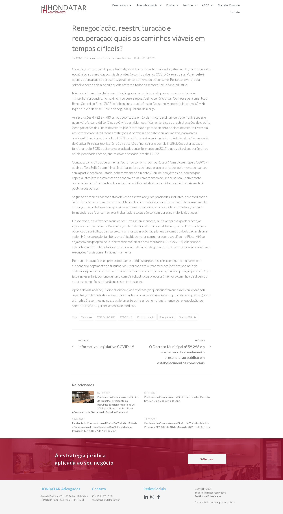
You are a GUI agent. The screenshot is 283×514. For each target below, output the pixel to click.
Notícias (126, 58)
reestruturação (145, 317)
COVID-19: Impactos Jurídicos (93, 58)
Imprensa (116, 58)
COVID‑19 (163, 74)
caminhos (86, 317)
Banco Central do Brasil (88, 104)
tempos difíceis (187, 317)
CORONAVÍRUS (106, 317)
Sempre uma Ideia (224, 502)
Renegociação (166, 317)
